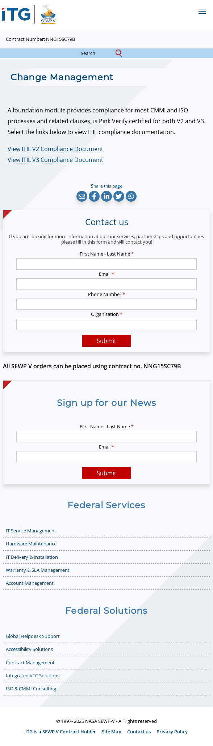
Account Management (30, 583)
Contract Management (30, 662)
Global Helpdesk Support (33, 636)
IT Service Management (31, 530)
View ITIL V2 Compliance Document (55, 149)
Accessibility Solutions (29, 649)
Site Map (111, 731)
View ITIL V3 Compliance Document (55, 160)
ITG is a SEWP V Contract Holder (60, 731)
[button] (81, 196)
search (94, 53)
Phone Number (106, 294)
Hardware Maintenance (31, 543)
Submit (106, 341)
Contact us (139, 731)
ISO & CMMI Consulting (31, 688)
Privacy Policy (172, 731)
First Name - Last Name (107, 253)
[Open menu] (202, 11)
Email (106, 274)
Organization (106, 314)
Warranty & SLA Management (38, 570)
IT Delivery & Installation (32, 557)
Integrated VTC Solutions (32, 675)
